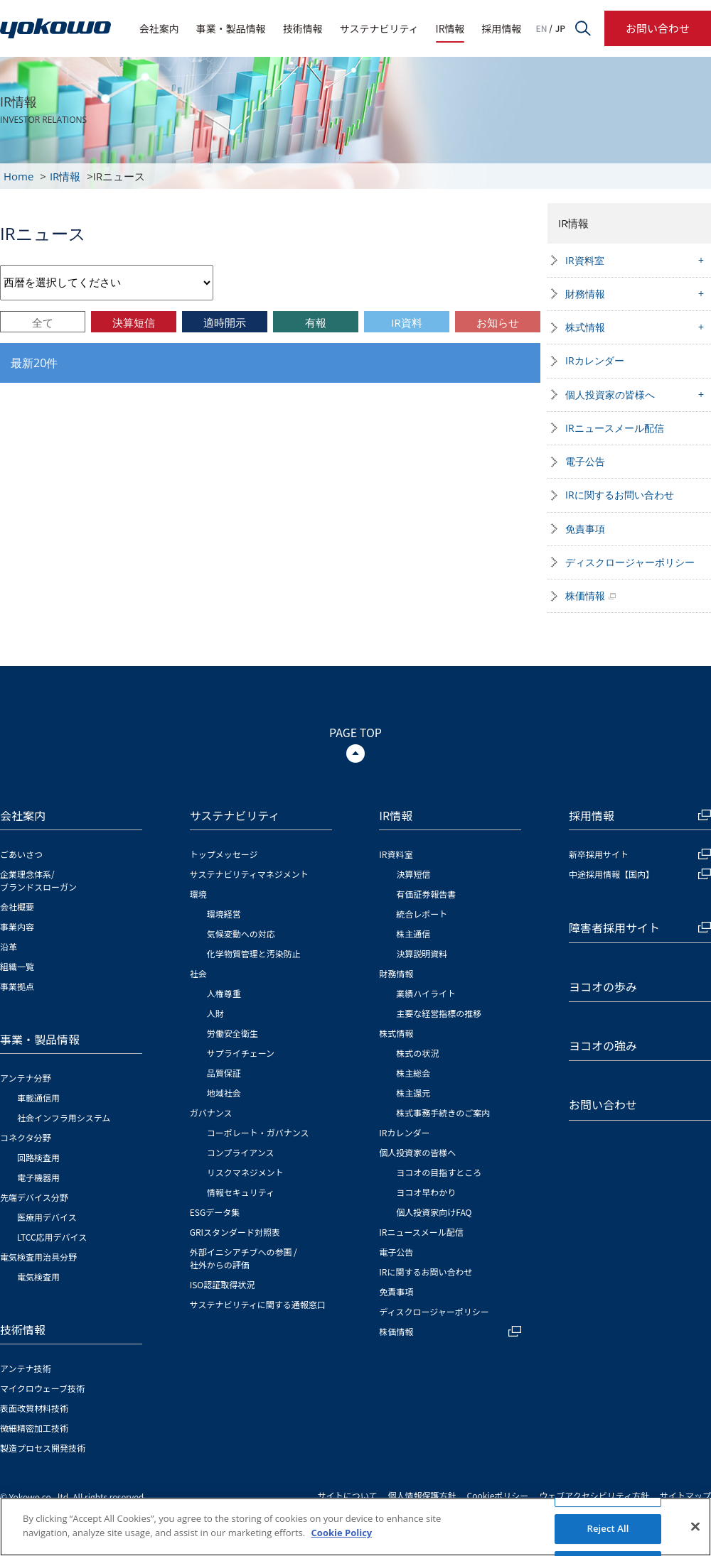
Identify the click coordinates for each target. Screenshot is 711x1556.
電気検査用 (38, 1277)
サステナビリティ (379, 28)
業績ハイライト (426, 993)
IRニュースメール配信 (614, 428)
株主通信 (413, 933)
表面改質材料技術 (34, 1408)
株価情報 (585, 595)
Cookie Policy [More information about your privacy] (342, 1536)
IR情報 (450, 28)
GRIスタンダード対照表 (235, 1232)
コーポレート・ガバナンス (258, 1132)
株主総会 (413, 1073)
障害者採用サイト (640, 927)
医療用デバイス (47, 1217)
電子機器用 (38, 1177)
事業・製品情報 (231, 28)
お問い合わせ (658, 28)
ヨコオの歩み (603, 986)
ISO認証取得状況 (222, 1284)
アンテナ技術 (25, 1368)
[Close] (695, 1530)
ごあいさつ (21, 854)
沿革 (8, 946)
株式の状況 (417, 1053)
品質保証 (224, 1073)
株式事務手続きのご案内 (443, 1112)
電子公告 (585, 461)
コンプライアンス (240, 1152)
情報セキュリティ (240, 1192)
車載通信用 (38, 1098)
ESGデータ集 (215, 1212)
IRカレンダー (594, 360)
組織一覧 (17, 966)
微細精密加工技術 (34, 1428)
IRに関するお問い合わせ (619, 494)
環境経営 (224, 914)
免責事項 (585, 528)
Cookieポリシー (498, 1495)
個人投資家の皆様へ (610, 394)
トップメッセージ (224, 854)
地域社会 (224, 1093)
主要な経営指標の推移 (438, 1013)
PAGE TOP (355, 732)
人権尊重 (224, 993)
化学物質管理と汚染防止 (254, 953)
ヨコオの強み (603, 1045)
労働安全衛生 (232, 1033)
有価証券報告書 (426, 894)
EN (541, 28)
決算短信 (413, 874)
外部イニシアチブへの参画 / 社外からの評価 (243, 1258)
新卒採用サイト (640, 854)
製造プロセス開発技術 (42, 1448)
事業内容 (17, 926)
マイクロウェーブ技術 (42, 1388)
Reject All (608, 1531)
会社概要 (17, 907)
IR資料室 (584, 260)
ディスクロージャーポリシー (630, 562)
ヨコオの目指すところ (438, 1172)
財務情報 (585, 293)
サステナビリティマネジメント (249, 874)
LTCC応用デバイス (52, 1237)
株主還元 (413, 1093)
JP (560, 28)
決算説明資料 (421, 953)
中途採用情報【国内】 (640, 874)
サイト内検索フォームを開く (583, 28)
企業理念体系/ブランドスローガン (38, 880)
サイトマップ (685, 1495)
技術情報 (303, 28)
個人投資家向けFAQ (433, 1212)
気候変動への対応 (241, 933)
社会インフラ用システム (63, 1117)
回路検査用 (38, 1157)
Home (18, 176)
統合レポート (421, 914)
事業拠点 (17, 986)
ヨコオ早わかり (426, 1192)
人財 (215, 1013)
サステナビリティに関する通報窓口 (258, 1304)
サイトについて (348, 1495)
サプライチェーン (240, 1053)
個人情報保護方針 (422, 1495)
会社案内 (159, 28)
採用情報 (502, 28)
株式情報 (585, 327)
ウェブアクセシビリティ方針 (594, 1495)
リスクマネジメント (245, 1172)
